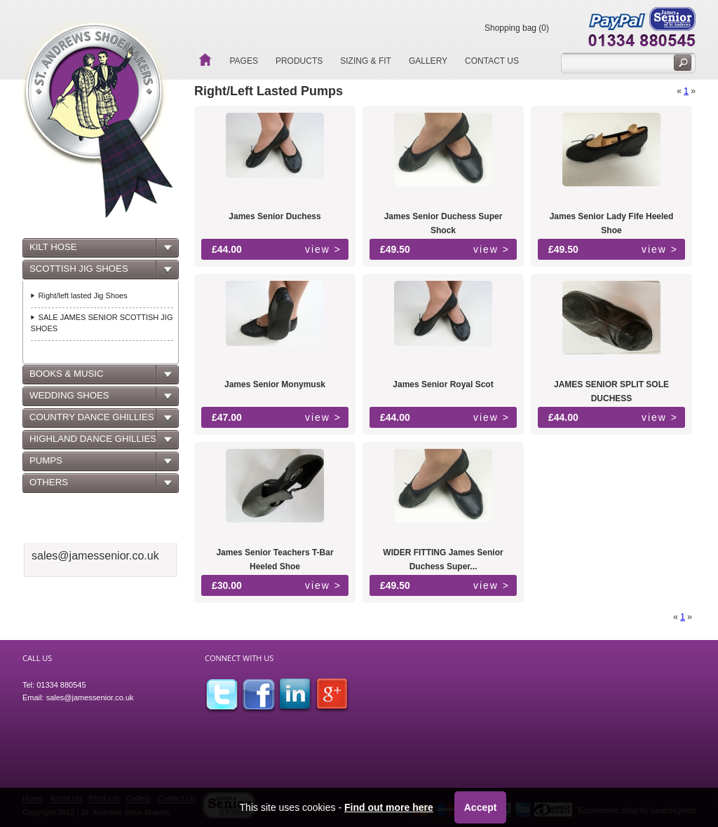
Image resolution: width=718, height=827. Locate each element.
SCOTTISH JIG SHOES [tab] (77, 272)
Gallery (428, 61)
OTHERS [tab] (47, 486)
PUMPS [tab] (44, 464)
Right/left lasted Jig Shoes (83, 295)
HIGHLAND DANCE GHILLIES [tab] (91, 442)
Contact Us (492, 61)
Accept (480, 807)
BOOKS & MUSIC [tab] (65, 377)
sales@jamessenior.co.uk (90, 697)
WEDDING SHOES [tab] (68, 399)
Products (299, 61)
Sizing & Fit (365, 61)
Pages (243, 61)
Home (205, 60)
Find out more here (388, 807)
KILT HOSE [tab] (52, 251)
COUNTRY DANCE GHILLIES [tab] (90, 421)
